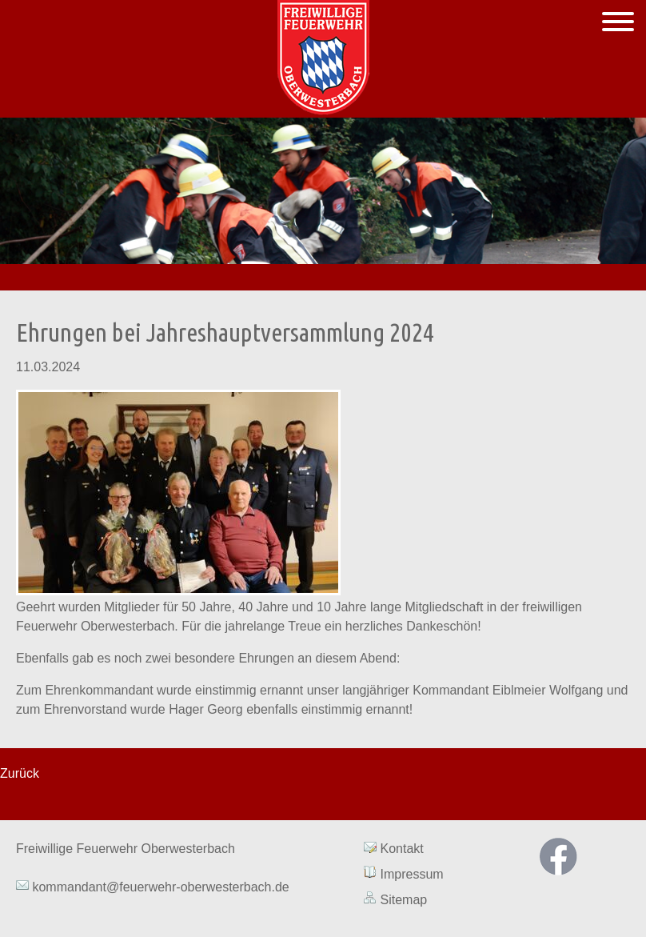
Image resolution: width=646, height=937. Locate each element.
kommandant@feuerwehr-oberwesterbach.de (159, 887)
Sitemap (404, 900)
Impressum (412, 874)
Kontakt (402, 848)
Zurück (19, 773)
